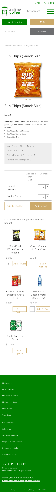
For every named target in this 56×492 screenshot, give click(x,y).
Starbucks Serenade (10, 435)
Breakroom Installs (10, 448)
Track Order (6, 415)
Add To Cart (41, 206)
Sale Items (6, 429)
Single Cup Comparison (12, 442)
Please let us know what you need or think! (21, 480)
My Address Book (9, 402)
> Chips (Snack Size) (29, 45)
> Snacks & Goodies (12, 45)
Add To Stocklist (15, 206)
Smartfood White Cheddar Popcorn (15, 249)
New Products (8, 423)
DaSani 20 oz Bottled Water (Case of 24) (38, 294)
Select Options (43, 264)
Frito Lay (31, 146)
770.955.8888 (44, 3)
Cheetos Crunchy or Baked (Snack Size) (15, 294)
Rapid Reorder (14, 22)
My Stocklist (7, 408)
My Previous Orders (10, 396)
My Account (33, 10)
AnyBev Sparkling (9, 454)
